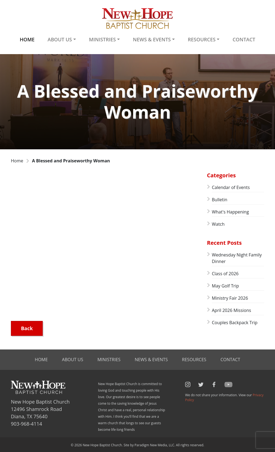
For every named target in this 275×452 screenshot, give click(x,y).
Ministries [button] (102, 39)
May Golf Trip (225, 286)
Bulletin (219, 200)
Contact (244, 39)
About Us (72, 360)
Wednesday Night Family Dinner (237, 258)
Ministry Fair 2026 (230, 298)
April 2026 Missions (231, 310)
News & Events (151, 360)
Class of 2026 (225, 274)
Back (27, 328)
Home (27, 39)
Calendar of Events (231, 187)
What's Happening (230, 212)
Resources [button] (202, 39)
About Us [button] (60, 39)
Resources (194, 360)
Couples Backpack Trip (235, 323)
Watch (218, 224)
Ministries (109, 360)
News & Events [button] (152, 39)
